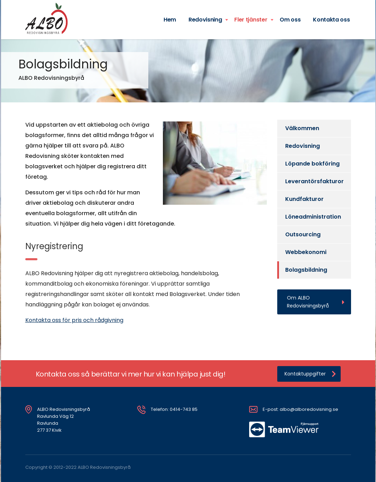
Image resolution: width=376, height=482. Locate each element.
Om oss (290, 20)
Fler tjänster (250, 20)
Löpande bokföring (312, 164)
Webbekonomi (305, 252)
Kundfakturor (304, 199)
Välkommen (302, 128)
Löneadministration (313, 217)
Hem (170, 20)
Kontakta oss (331, 20)
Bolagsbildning (306, 270)
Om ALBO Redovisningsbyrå (315, 301)
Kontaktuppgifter (310, 374)
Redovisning (205, 20)
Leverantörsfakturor (314, 181)
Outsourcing (303, 234)
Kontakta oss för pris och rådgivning (74, 320)
